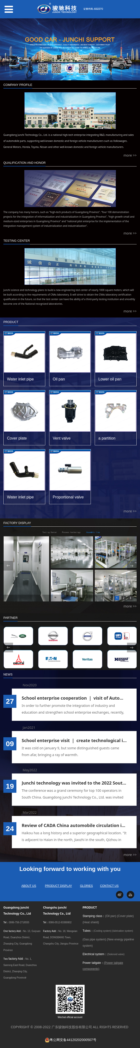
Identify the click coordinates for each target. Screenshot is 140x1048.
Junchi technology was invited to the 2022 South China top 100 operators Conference (74, 783)
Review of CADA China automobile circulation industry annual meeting (74, 825)
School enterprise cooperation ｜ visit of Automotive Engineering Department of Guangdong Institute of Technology (74, 698)
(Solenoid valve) (116, 954)
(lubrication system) (122, 931)
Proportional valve (68, 497)
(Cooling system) (102, 931)
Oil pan (59, 379)
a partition (106, 438)
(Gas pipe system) (94, 939)
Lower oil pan (109, 379)
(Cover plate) (125, 916)
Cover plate (17, 438)
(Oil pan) (110, 916)
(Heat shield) (91, 922)
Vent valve (62, 438)
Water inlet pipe (20, 379)
